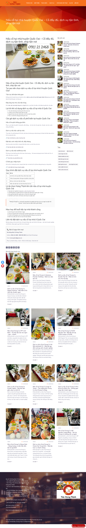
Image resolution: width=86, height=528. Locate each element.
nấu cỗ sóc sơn (62, 155)
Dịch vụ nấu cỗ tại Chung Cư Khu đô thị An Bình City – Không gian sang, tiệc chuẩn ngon (71, 102)
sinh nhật (15, 105)
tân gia (19, 105)
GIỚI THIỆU (37, 3)
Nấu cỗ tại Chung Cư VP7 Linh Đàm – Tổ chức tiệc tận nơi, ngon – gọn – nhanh (71, 66)
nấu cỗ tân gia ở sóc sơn (64, 165)
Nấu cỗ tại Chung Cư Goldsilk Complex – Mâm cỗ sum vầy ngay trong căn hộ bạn (71, 138)
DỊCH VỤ (52, 3)
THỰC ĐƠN (44, 3)
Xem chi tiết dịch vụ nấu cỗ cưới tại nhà (16, 138)
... (26, 302)
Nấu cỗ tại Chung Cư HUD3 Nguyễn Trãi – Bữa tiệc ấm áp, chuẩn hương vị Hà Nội (71, 81)
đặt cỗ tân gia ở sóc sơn (63, 163)
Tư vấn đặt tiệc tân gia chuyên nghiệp (16, 167)
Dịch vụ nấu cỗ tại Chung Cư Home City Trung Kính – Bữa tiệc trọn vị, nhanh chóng (70, 117)
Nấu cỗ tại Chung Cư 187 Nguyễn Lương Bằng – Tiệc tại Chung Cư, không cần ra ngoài (71, 124)
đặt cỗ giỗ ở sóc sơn (63, 168)
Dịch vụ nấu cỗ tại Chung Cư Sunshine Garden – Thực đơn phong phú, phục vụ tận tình (70, 145)
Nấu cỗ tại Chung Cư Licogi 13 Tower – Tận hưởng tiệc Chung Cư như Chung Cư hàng (71, 95)
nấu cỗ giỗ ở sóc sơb (73, 168)
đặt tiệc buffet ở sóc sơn (63, 160)
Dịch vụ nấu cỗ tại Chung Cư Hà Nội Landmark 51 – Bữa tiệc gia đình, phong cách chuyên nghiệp (71, 74)
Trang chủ (29, 3)
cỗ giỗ (24, 105)
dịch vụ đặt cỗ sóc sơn (63, 171)
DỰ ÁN (71, 3)
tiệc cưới (11, 105)
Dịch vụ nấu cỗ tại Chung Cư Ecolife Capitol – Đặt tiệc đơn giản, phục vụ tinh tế (71, 88)
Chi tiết (9, 304)
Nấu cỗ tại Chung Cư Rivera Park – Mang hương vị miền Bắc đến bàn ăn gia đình (71, 110)
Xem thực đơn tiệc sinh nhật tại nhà (15, 147)
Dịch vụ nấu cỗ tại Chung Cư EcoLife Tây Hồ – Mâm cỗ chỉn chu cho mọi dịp (71, 59)
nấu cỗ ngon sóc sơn (63, 157)
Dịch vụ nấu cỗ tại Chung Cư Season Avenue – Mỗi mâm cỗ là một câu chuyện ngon (71, 45)
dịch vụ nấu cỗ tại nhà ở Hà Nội (28, 191)
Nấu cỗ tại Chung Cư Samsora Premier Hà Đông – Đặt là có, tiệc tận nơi (71, 52)
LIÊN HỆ (76, 3)
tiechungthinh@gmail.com (16, 238)
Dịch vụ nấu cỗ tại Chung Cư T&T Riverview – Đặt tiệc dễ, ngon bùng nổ (70, 131)
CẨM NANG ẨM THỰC (62, 3)
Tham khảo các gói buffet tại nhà (15, 158)
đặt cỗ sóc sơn (70, 155)
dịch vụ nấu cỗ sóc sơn (63, 173)
